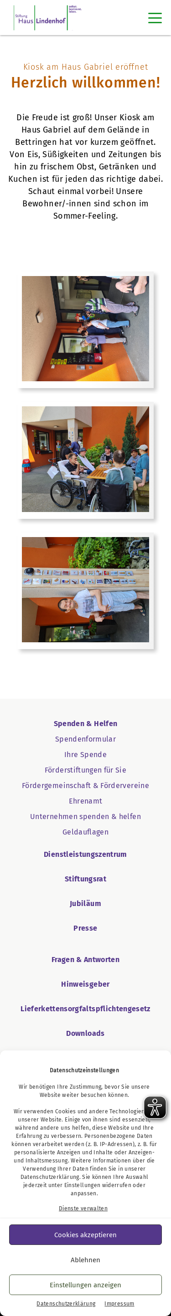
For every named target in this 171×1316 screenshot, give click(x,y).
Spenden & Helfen (86, 723)
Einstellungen (82, 1185)
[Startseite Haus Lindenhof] (48, 17)
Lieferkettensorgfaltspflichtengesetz (85, 1008)
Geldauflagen (85, 832)
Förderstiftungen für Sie (85, 770)
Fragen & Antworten (85, 959)
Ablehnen (85, 1260)
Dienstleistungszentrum (85, 854)
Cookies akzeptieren (85, 1235)
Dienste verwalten (83, 1208)
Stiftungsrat (85, 879)
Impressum (119, 1304)
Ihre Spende (85, 754)
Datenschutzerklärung (50, 1177)
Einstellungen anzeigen (85, 1285)
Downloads (85, 1033)
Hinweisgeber (85, 984)
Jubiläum (85, 903)
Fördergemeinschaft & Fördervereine (85, 785)
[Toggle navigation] (155, 18)
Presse (85, 928)
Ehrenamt (86, 801)
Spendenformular (85, 739)
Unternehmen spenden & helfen (85, 816)
